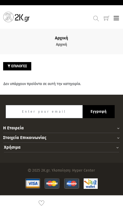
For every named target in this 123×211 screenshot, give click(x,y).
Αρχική (61, 44)
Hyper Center (83, 170)
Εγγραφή (99, 111)
